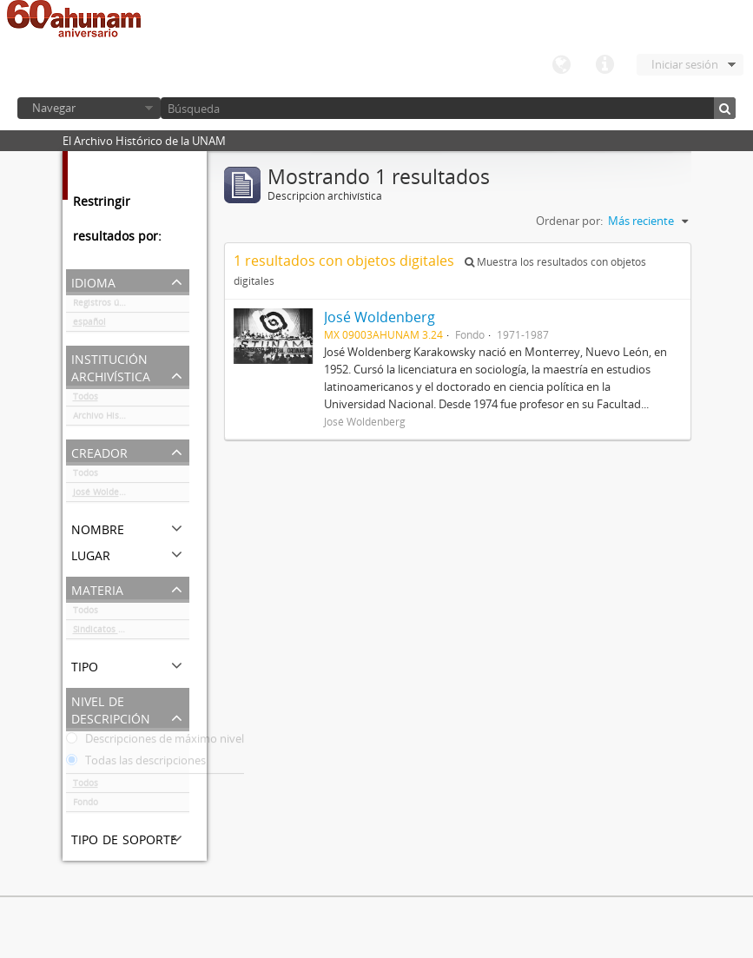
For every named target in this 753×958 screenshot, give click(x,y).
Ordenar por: (569, 220)
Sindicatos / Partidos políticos (131, 632)
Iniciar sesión (684, 64)
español (89, 325)
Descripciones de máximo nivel (155, 742)
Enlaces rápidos (604, 65)
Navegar (54, 108)
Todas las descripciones (136, 763)
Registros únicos (107, 306)
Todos (85, 399)
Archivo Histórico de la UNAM (131, 419)
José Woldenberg (107, 495)
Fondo (85, 805)
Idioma (561, 65)
